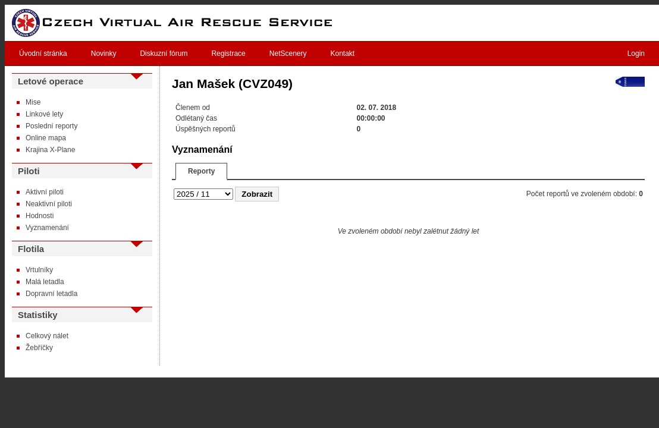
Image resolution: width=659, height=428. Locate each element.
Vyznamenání (47, 228)
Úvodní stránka (43, 53)
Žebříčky (39, 348)
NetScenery (288, 53)
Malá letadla (45, 282)
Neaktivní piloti (49, 204)
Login (636, 53)
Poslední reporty (51, 126)
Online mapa (46, 138)
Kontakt (343, 53)
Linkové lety (44, 114)
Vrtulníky (39, 270)
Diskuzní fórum (163, 53)
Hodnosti (40, 216)
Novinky (104, 53)
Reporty (201, 171)
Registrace (228, 53)
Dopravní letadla (51, 293)
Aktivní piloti (45, 192)
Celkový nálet (47, 336)
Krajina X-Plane (50, 150)
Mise (33, 102)
